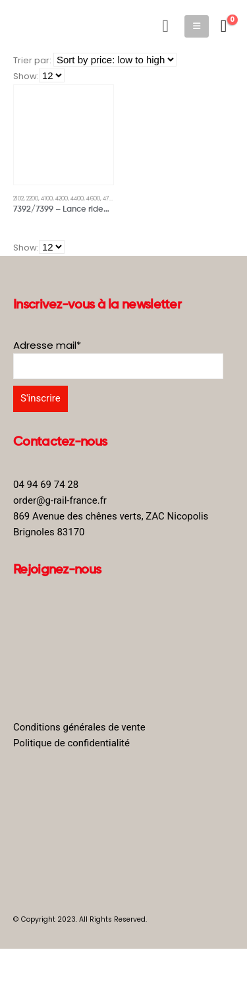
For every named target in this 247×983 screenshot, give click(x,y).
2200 (32, 198)
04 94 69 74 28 (45, 485)
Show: (26, 76)
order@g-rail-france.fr (60, 500)
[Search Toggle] (165, 26)
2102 (18, 198)
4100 (47, 198)
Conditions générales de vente (79, 727)
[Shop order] (115, 60)
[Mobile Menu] (196, 26)
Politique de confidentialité (71, 743)
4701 (109, 198)
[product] (63, 135)
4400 (77, 198)
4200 (61, 198)
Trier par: (32, 60)
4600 (93, 198)
